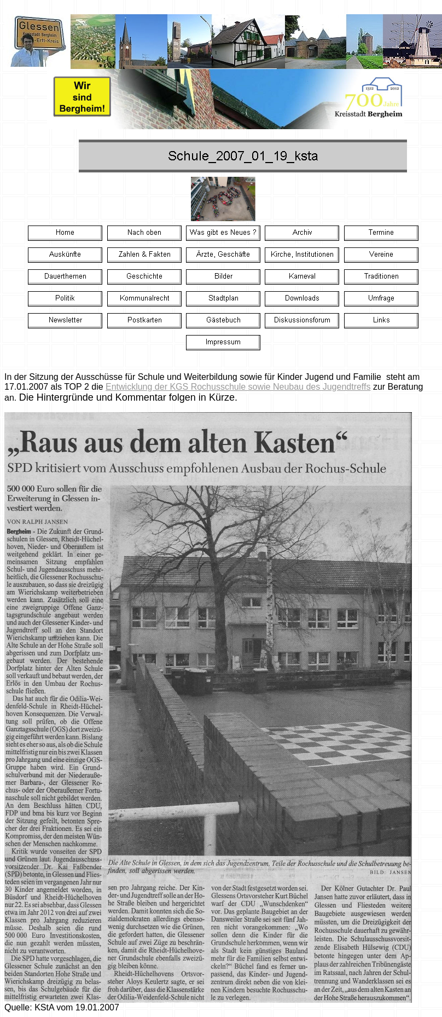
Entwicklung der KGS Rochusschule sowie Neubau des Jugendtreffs (238, 386)
